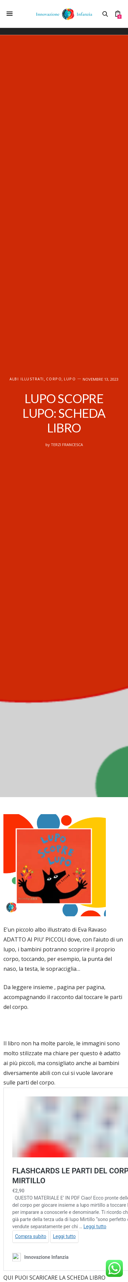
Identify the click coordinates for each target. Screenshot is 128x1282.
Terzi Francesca (67, 444)
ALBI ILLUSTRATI (27, 379)
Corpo (54, 379)
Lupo (70, 379)
